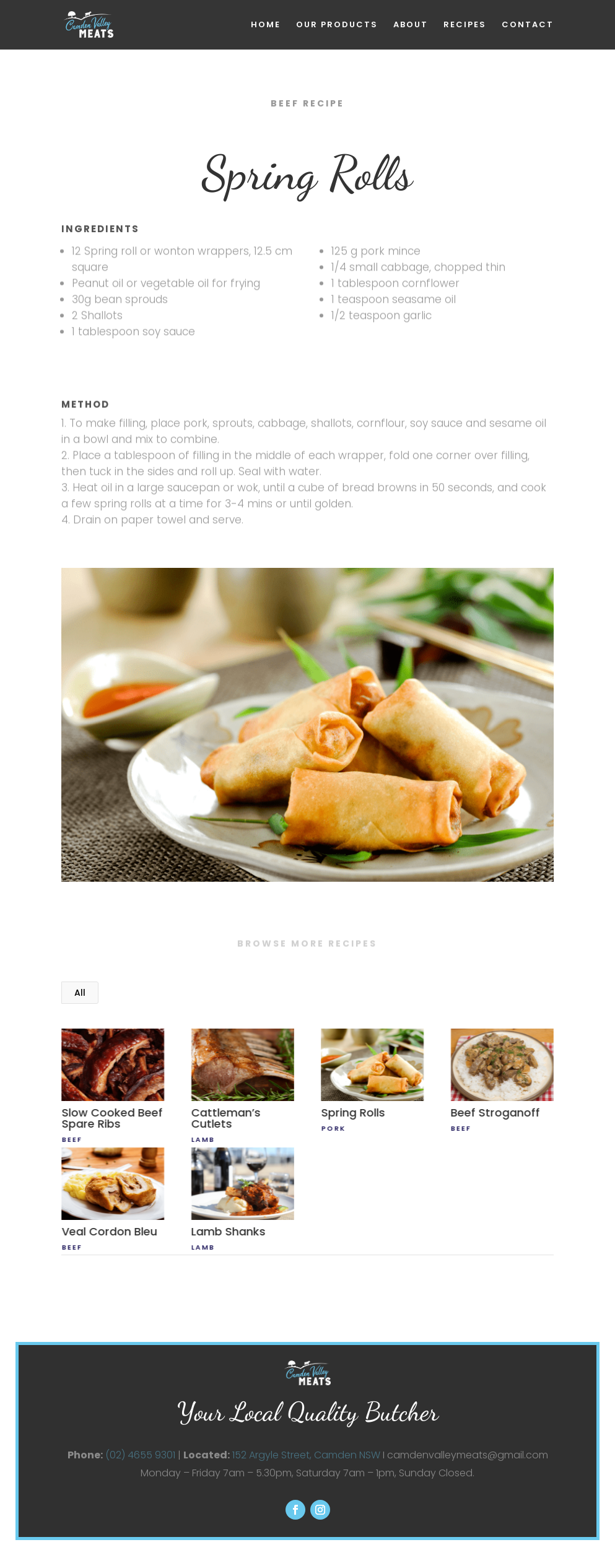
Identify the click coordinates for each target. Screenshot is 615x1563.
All (79, 992)
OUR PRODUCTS (337, 25)
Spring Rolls (353, 1112)
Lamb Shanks (228, 1231)
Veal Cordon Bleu (109, 1231)
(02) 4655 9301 (140, 1454)
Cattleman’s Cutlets (225, 1118)
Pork (333, 1128)
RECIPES (464, 25)
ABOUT (410, 25)
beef (71, 1139)
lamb (202, 1139)
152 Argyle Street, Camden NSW (306, 1454)
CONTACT (528, 25)
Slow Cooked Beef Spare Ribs (111, 1118)
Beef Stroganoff (494, 1112)
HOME (266, 25)
